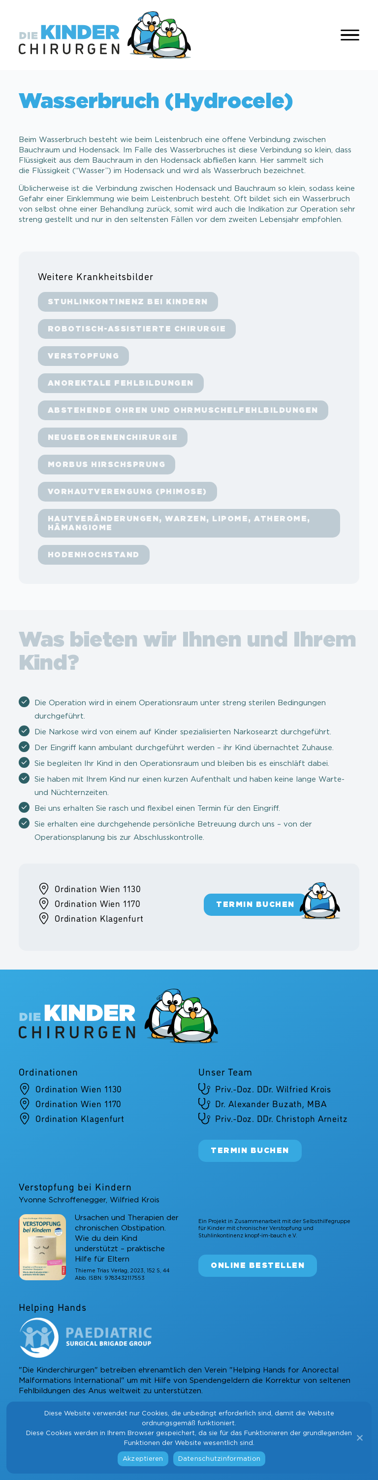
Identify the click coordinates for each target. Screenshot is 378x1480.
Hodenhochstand (94, 555)
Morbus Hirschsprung (107, 465)
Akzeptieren (143, 1459)
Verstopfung (84, 356)
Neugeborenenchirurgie (113, 437)
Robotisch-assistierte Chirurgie (137, 329)
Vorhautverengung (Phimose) (127, 492)
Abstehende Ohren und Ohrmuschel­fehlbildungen (183, 410)
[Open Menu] (350, 35)
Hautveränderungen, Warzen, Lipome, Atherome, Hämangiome (179, 523)
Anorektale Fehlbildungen (121, 383)
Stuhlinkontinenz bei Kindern (128, 302)
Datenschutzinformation (219, 1459)
